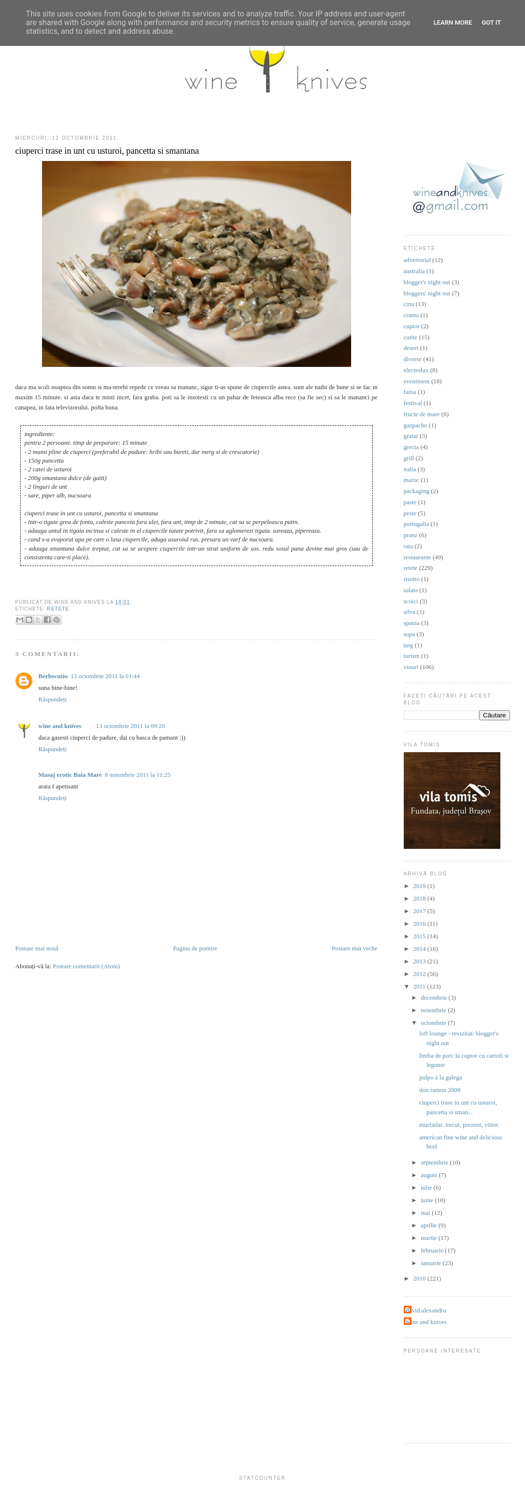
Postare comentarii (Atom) (86, 966)
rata (408, 546)
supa (409, 634)
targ (408, 645)
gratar (411, 435)
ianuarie (431, 1263)
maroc (411, 479)
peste (410, 513)
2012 (420, 973)
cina (409, 303)
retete (58, 609)
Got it (491, 22)
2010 (420, 1278)
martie (429, 1237)
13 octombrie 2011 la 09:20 (130, 725)
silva (410, 611)
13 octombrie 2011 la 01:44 (105, 676)
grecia (411, 447)
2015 (420, 936)
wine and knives (60, 725)
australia (414, 271)
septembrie (435, 1162)
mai (426, 1212)
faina (410, 391)
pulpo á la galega (440, 1077)
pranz (411, 535)
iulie (427, 1187)
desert (411, 347)
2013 (420, 961)
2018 (420, 898)
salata (411, 590)
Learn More (453, 22)
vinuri (411, 666)
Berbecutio (53, 676)
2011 (420, 986)
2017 (420, 911)
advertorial (417, 259)
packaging (416, 491)
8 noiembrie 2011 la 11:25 (137, 774)
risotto (412, 579)
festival (413, 403)
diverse (413, 359)
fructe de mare (422, 414)
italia (410, 469)
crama (411, 315)
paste (410, 502)
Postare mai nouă (37, 948)
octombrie (434, 1022)
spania (412, 622)
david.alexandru (426, 1310)
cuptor (412, 326)
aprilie (429, 1225)
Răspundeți (53, 699)
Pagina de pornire (195, 948)
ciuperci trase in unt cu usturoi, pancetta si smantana (107, 151)
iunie (428, 1200)
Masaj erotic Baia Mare (70, 774)
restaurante (417, 557)
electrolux (416, 370)
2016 (420, 923)
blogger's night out (427, 282)
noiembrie (434, 1010)
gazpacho (415, 425)
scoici (411, 601)
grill (409, 458)
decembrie (434, 997)
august (430, 1175)
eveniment (417, 381)
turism (412, 655)
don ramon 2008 (439, 1089)
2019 (420, 885)
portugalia (416, 523)
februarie (433, 1250)
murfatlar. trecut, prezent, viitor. (459, 1124)
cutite (411, 337)
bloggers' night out (427, 293)
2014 (420, 948)
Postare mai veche (355, 948)
